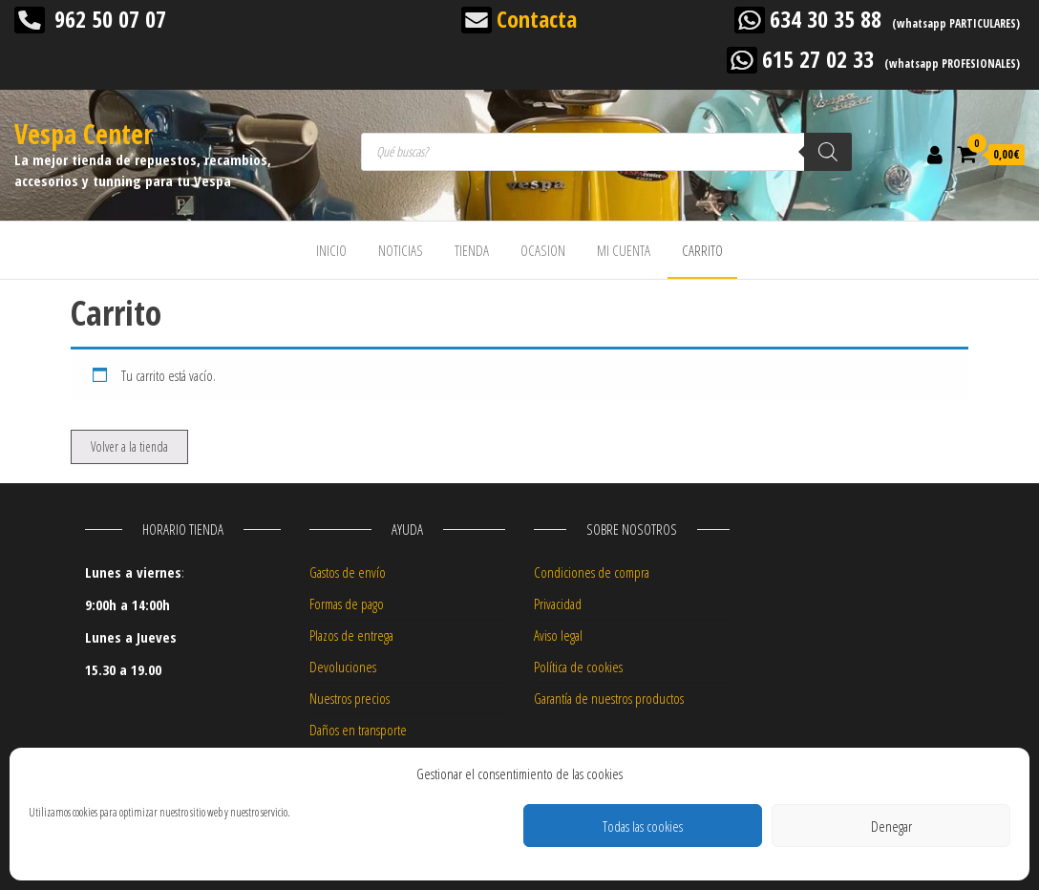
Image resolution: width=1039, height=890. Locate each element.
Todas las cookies (643, 826)
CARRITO (702, 250)
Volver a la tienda (129, 446)
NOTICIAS (400, 250)
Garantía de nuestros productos (609, 698)
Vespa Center (83, 134)
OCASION (542, 250)
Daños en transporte (358, 729)
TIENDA (472, 250)
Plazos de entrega (351, 635)
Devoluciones (342, 666)
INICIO (331, 250)
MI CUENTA (623, 250)
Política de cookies (578, 666)
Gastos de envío (347, 572)
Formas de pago (346, 603)
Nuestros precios (349, 698)
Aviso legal (558, 635)
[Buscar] (828, 152)
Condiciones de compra (591, 572)
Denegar (891, 826)
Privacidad (558, 603)
